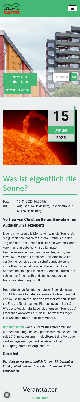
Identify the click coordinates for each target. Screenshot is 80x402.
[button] (7, 395)
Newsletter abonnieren (20, 79)
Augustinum (40, 398)
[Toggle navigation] (72, 8)
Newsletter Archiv (18, 90)
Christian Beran (13, 327)
